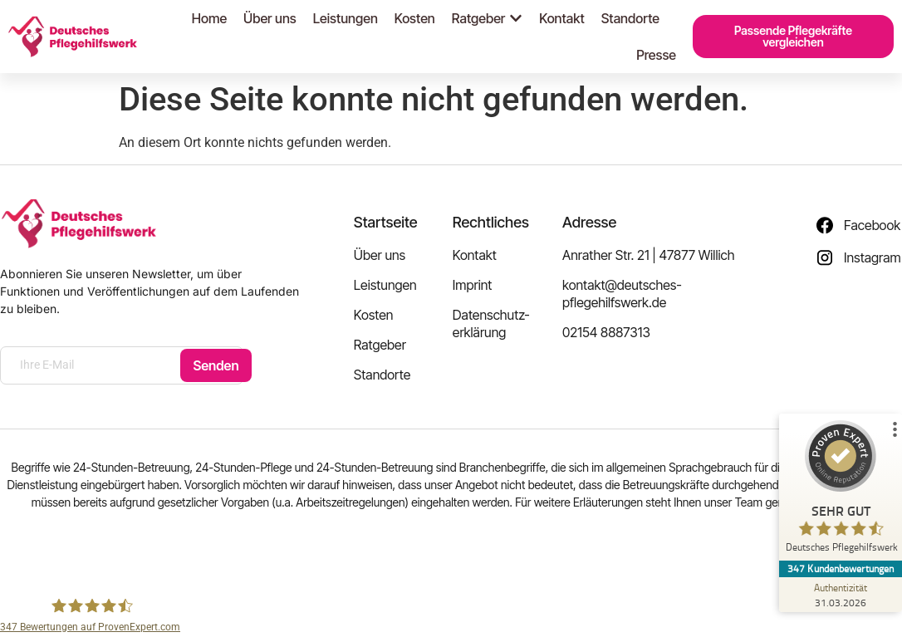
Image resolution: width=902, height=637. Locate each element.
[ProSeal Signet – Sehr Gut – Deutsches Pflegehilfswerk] (839, 490)
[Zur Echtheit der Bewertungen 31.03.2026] (839, 594)
